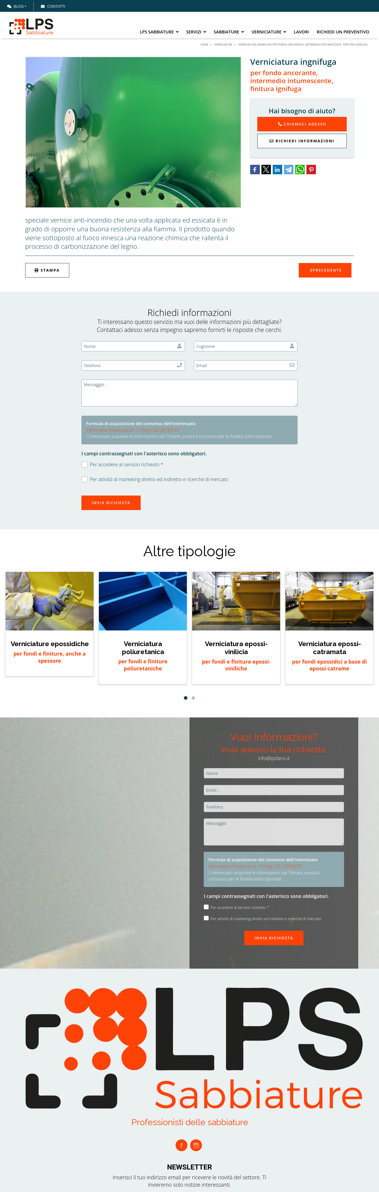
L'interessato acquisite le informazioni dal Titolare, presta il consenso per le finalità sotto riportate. (179, 436)
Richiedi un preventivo (343, 32)
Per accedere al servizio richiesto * (122, 465)
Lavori (301, 32)
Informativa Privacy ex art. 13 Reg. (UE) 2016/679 (132, 430)
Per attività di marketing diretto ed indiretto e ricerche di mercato (154, 479)
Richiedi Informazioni (301, 140)
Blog (15, 6)
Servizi (196, 32)
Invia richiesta (110, 502)
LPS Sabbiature (159, 32)
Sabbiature (229, 32)
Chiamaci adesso (301, 124)
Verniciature (269, 32)
